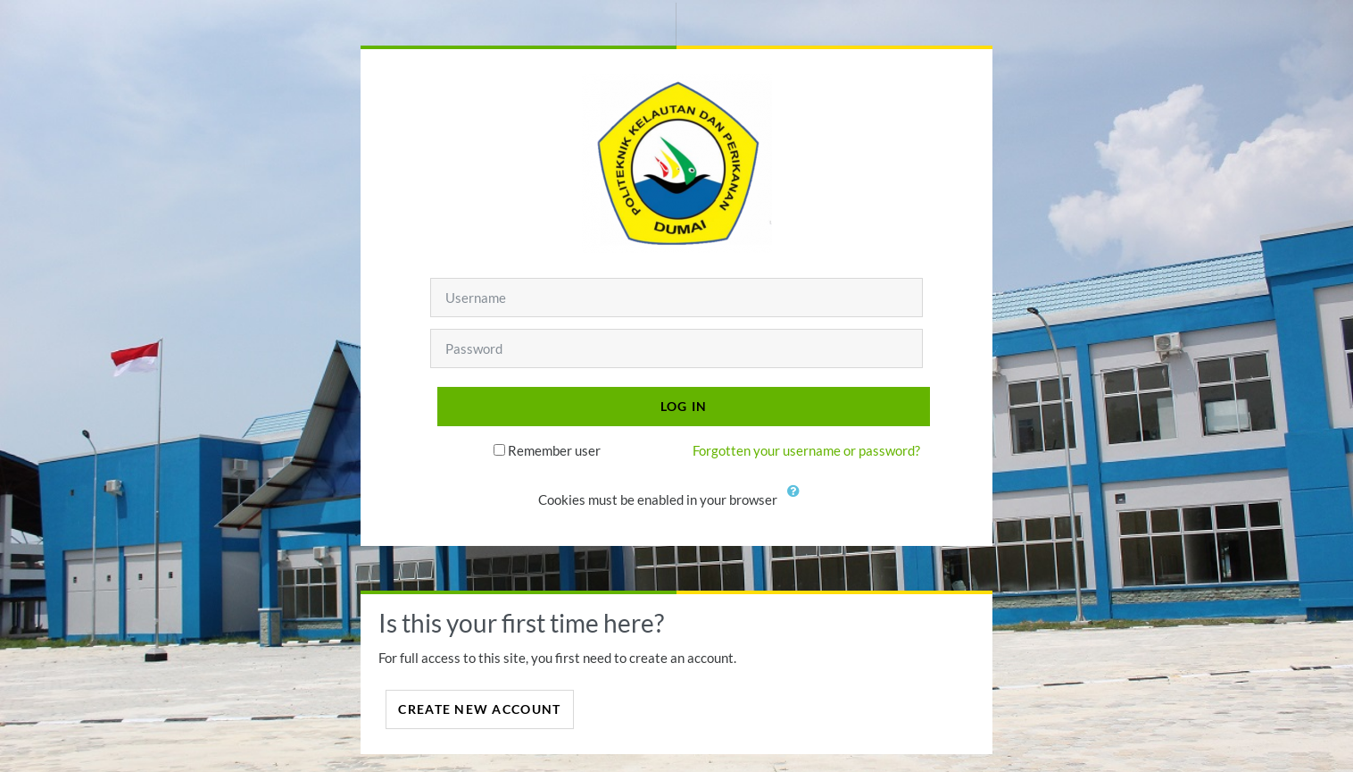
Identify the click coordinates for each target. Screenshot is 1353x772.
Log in (684, 406)
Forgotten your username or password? (806, 450)
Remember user (554, 450)
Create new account (479, 709)
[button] (798, 501)
